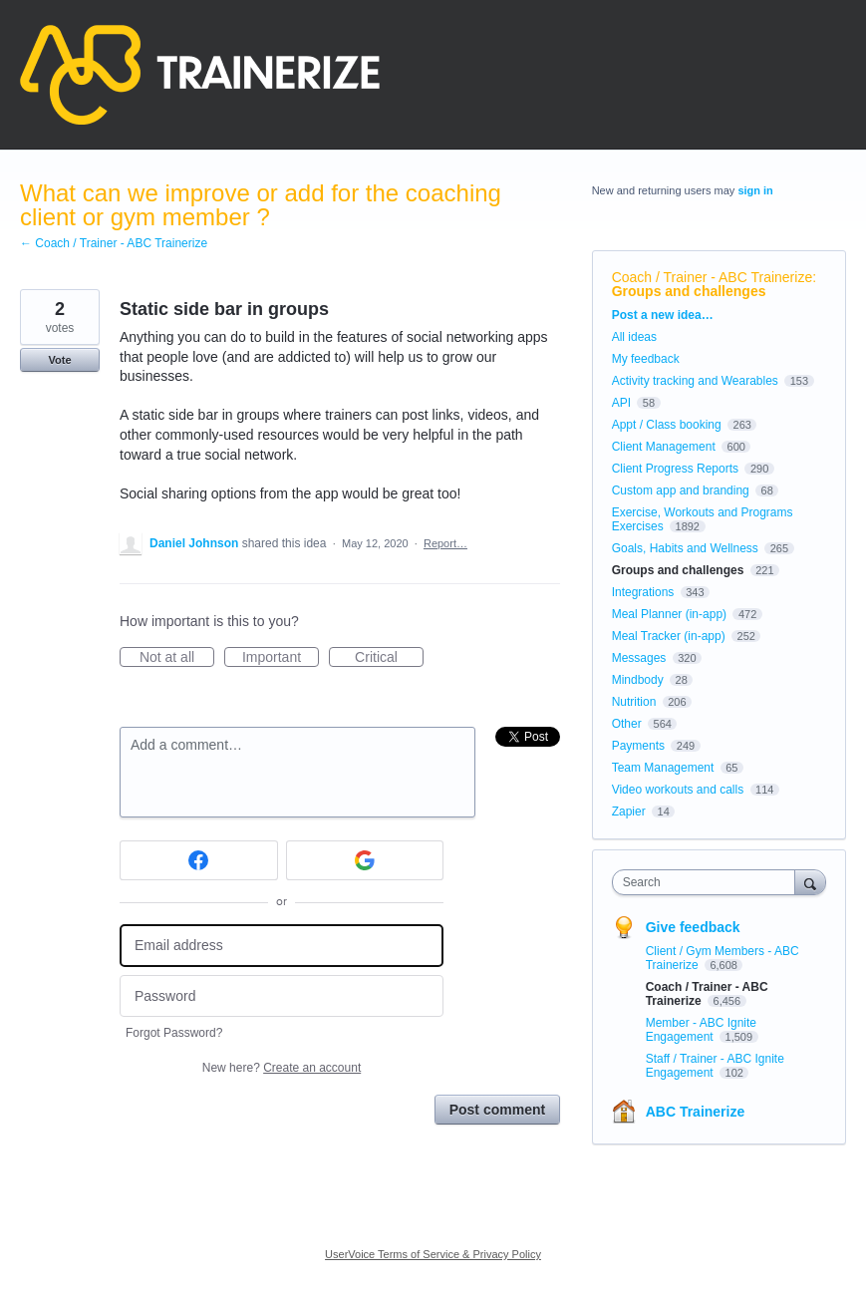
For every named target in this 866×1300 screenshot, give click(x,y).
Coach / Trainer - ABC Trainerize (712, 277)
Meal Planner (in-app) (669, 614)
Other (627, 724)
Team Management (663, 768)
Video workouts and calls (678, 790)
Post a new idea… (663, 315)
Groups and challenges (689, 291)
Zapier (629, 811)
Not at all (177, 658)
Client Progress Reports (675, 469)
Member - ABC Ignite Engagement (701, 1030)
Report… (445, 543)
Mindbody (638, 680)
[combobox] (708, 882)
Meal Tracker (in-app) (668, 636)
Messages (639, 658)
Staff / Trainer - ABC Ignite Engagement (715, 1066)
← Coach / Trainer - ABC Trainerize (113, 243)
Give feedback (693, 927)
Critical (389, 658)
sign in (754, 190)
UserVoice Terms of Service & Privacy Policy (433, 1254)
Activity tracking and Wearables (695, 381)
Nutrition (634, 702)
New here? (281, 1068)
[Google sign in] (365, 860)
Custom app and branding (680, 490)
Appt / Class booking (667, 425)
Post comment (497, 1110)
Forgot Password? (174, 1033)
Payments (638, 746)
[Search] (810, 881)
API (621, 403)
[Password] (281, 996)
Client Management (664, 447)
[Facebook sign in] (199, 860)
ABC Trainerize (695, 1112)
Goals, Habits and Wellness (685, 548)
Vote (59, 360)
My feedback (646, 359)
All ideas (634, 337)
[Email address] (281, 945)
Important (280, 658)
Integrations (643, 592)
